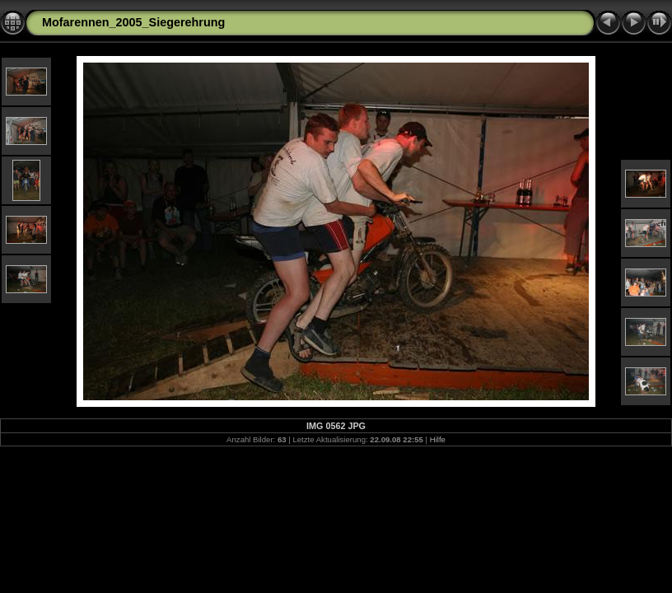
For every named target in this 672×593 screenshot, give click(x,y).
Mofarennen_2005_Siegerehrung (133, 22)
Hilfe (438, 439)
